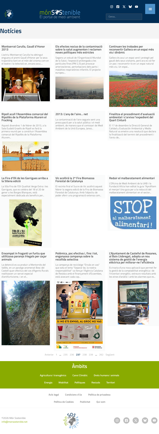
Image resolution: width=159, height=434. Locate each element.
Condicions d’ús (73, 394)
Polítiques (80, 382)
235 (65, 354)
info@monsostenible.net (14, 422)
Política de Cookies (64, 402)
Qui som (100, 402)
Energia (48, 382)
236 (72, 354)
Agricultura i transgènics (53, 375)
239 (91, 354)
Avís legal (54, 394)
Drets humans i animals (106, 375)
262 (101, 354)
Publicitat (85, 402)
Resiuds (95, 382)
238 (84, 354)
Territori (110, 382)
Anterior (49, 354)
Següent (110, 354)
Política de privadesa (99, 394)
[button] (150, 9)
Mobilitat (63, 382)
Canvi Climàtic (80, 375)
